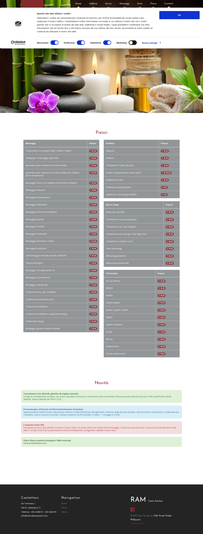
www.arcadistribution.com (35, 443)
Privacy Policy (137, 523)
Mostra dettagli (149, 35)
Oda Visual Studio (163, 516)
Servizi (64, 512)
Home (64, 503)
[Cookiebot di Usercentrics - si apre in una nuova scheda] (18, 35)
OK (179, 7)
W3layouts (135, 520)
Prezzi (64, 507)
